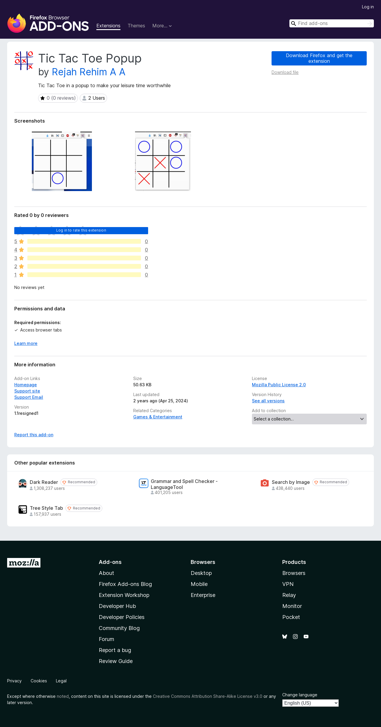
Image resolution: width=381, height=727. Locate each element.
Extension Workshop (124, 595)
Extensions (108, 26)
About (106, 573)
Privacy (14, 680)
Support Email (28, 397)
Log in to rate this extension (81, 230)
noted (63, 696)
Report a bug (115, 650)
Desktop (201, 573)
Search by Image (291, 482)
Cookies (39, 680)
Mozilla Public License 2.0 (279, 384)
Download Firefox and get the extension (319, 58)
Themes (136, 26)
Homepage (25, 384)
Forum (106, 639)
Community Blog (119, 628)
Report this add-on (33, 434)
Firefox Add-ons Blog (125, 584)
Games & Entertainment (157, 416)
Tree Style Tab (46, 508)
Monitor (292, 606)
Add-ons (110, 562)
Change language (299, 694)
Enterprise (203, 595)
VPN (288, 584)
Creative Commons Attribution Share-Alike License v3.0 (207, 696)
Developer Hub (117, 606)
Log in (368, 6)
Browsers (293, 573)
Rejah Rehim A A (89, 72)
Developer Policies (122, 617)
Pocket (291, 617)
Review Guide (116, 661)
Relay (289, 595)
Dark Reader (44, 482)
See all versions (268, 400)
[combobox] (331, 23)
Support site (27, 390)
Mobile (199, 584)
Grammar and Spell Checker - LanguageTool (184, 484)
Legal (61, 680)
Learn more (25, 343)
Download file (285, 72)
